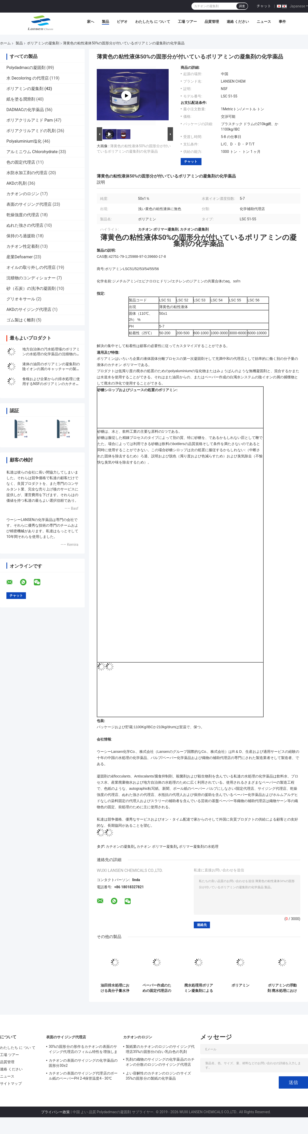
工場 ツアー (187, 21)
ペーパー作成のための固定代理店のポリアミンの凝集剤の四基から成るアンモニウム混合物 (156, 988)
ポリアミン (240, 985)
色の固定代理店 (20, 162)
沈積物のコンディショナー (31, 277)
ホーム (5, 43)
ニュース (264, 21)
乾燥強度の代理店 (22, 214)
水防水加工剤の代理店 (26, 172)
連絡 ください (238, 21)
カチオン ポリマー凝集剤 (157, 846)
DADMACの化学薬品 (25, 109)
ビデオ (122, 21)
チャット (264, 6)
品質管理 (212, 21)
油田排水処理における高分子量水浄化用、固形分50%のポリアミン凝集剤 (115, 988)
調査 (242, 6)
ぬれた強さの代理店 (24, 225)
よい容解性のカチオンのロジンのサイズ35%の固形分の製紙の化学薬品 (158, 1075)
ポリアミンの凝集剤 (43, 43)
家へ (90, 21)
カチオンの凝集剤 (120, 846)
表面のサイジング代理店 (29, 204)
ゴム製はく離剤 (20, 320)
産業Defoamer (19, 256)
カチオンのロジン (22, 193)
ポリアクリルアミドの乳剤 (31, 130)
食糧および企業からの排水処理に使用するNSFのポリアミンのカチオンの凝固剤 (51, 384)
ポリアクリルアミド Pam (29, 120)
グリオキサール (20, 299)
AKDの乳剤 (16, 183)
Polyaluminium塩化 (24, 141)
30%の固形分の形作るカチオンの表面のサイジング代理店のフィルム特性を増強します (83, 1049)
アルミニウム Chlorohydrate (31, 151)
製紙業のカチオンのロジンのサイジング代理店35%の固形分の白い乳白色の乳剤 (160, 1049)
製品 (105, 21)
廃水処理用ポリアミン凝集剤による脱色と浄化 (198, 988)
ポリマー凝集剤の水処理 (198, 846)
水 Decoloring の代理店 (27, 78)
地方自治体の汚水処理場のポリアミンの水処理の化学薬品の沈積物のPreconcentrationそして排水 (51, 354)
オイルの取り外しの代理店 (31, 267)
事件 (282, 21)
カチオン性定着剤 (22, 246)
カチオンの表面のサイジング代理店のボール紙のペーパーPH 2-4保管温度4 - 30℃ (83, 1075)
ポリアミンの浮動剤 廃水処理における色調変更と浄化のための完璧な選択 (282, 988)
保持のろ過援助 (20, 235)
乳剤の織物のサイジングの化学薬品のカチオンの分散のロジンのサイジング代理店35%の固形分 (160, 1062)
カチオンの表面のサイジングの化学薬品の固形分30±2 (83, 1063)
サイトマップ (11, 1083)
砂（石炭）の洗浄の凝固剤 (31, 288)
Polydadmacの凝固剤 (25, 67)
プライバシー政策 (55, 1112)
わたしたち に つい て (152, 21)
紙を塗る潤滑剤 (20, 99)
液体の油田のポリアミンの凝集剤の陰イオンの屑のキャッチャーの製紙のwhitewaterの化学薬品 (51, 369)
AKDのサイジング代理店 (28, 309)
